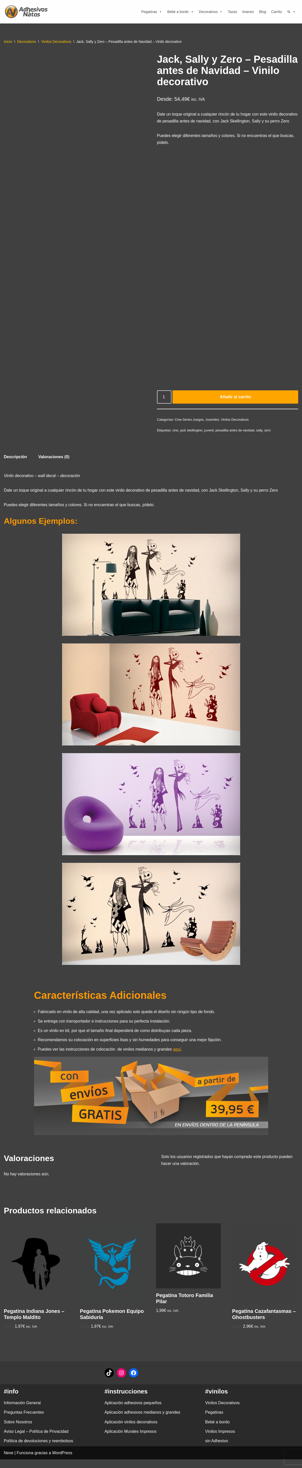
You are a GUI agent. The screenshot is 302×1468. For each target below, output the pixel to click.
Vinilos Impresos (220, 1440)
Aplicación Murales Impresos (131, 1440)
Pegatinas (151, 12)
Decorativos (211, 12)
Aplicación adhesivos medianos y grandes (142, 1421)
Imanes (248, 12)
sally (259, 438)
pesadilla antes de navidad (235, 438)
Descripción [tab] (15, 465)
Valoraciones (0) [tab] (54, 465)
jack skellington (191, 438)
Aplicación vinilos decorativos (131, 1430)
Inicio (8, 42)
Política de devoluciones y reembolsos (38, 1449)
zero (268, 438)
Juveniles (212, 427)
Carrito (276, 12)
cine (175, 438)
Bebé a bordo (180, 12)
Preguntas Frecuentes (24, 1421)
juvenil (209, 438)
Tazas (232, 12)
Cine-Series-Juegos (189, 427)
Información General (22, 1411)
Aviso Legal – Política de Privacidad (36, 1440)
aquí (178, 1058)
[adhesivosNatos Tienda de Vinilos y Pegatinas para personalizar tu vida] (27, 12)
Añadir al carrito (235, 404)
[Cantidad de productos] (164, 404)
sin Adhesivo (216, 1449)
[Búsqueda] (291, 12)
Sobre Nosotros (18, 1430)
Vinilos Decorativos (56, 42)
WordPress (62, 1461)
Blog (262, 12)
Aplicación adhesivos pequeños (133, 1411)
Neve (8, 1461)
